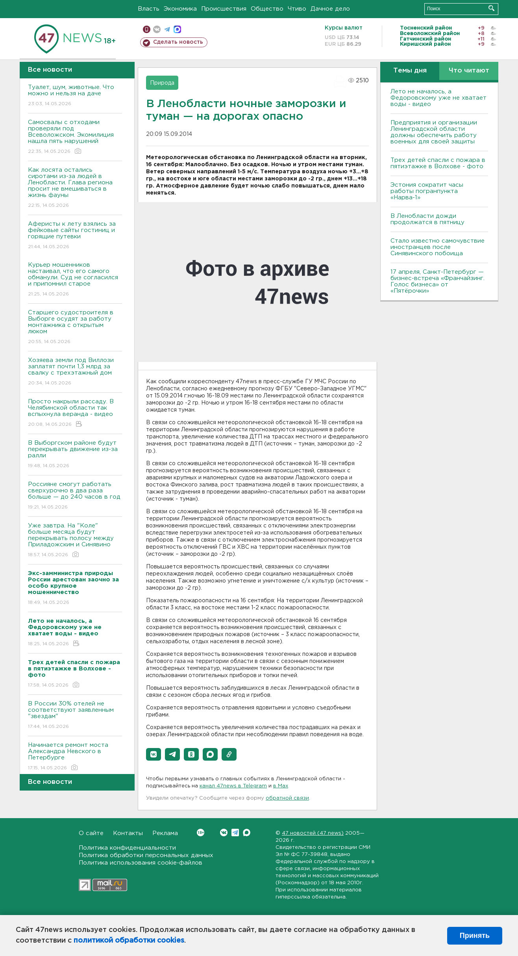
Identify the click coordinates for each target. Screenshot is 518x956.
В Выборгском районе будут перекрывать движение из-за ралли (75, 454)
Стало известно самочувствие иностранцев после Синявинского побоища (437, 247)
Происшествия (223, 8)
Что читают (469, 71)
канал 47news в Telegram (233, 786)
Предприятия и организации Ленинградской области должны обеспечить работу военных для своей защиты (433, 132)
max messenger (177, 29)
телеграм (167, 29)
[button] (153, 754)
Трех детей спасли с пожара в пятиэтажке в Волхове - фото (437, 163)
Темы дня (410, 71)
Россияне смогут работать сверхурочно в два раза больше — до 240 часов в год (75, 496)
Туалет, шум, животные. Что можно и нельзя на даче (75, 96)
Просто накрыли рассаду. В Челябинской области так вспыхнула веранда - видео (75, 413)
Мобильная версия (146, 29)
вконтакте (157, 29)
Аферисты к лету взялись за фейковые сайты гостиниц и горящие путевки (75, 235)
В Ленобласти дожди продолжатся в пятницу (427, 219)
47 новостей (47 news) (313, 833)
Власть (148, 8)
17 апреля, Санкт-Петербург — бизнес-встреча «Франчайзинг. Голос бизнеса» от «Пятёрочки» (437, 281)
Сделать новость (178, 42)
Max (246, 832)
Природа (162, 83)
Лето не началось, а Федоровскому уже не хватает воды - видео (438, 98)
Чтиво (297, 8)
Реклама (165, 833)
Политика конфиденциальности (127, 847)
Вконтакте (200, 832)
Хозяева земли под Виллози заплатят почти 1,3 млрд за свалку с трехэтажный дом (75, 372)
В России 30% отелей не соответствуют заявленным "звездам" (75, 715)
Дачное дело (330, 8)
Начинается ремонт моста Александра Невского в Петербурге (75, 757)
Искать (491, 8)
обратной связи (287, 798)
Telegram (235, 832)
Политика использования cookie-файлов (140, 862)
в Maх (280, 786)
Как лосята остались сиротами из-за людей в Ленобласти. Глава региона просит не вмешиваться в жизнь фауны (75, 188)
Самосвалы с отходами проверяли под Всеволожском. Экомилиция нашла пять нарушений (75, 137)
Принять (475, 935)
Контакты (128, 833)
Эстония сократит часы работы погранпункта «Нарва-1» (426, 191)
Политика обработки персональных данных (146, 855)
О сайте (91, 833)
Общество (267, 8)
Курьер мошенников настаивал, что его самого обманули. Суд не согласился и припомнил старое (75, 279)
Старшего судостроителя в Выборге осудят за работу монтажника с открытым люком (75, 327)
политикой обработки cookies (129, 940)
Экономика (180, 8)
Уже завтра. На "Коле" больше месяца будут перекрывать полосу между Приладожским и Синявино (75, 540)
